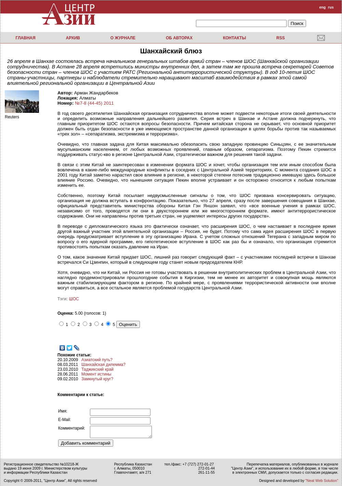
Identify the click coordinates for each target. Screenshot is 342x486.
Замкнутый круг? (97, 379)
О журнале (122, 38)
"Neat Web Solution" (321, 480)
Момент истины (96, 374)
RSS (280, 38)
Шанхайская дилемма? (103, 364)
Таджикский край (97, 369)
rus (331, 7)
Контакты (234, 38)
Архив (73, 38)
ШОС (74, 299)
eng (322, 7)
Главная (25, 38)
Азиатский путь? (97, 359)
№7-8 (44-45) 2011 (94, 103)
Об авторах (179, 38)
